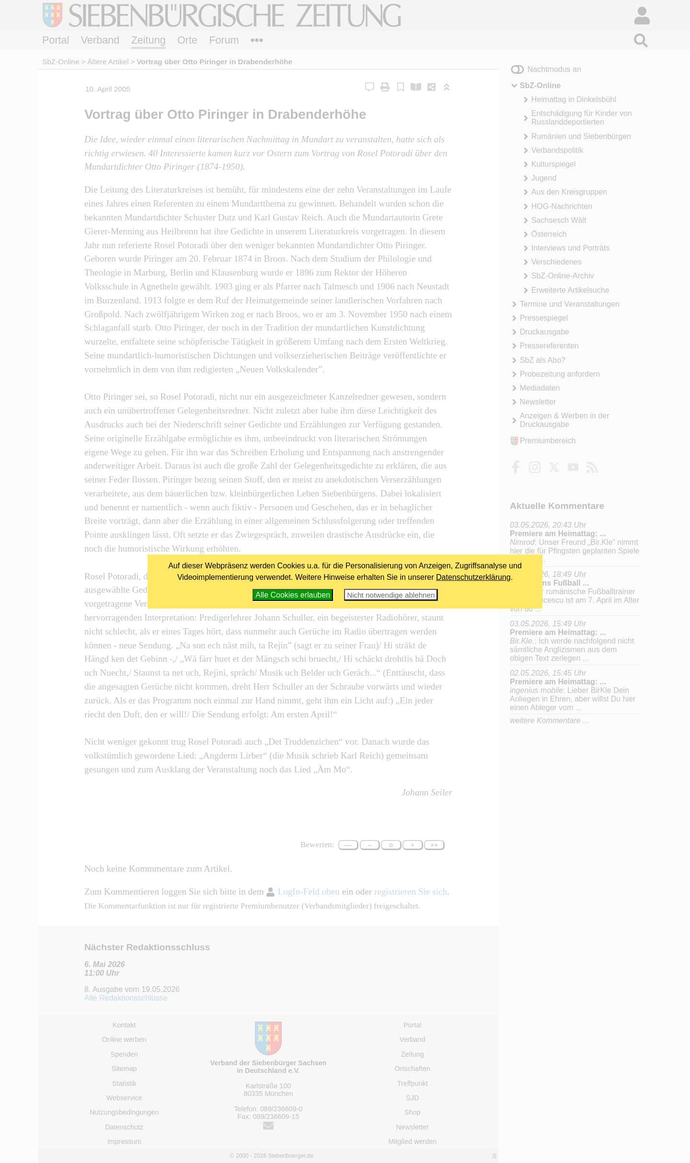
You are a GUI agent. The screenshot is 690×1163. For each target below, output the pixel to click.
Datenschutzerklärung (473, 577)
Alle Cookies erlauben (292, 595)
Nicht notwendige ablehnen (391, 595)
